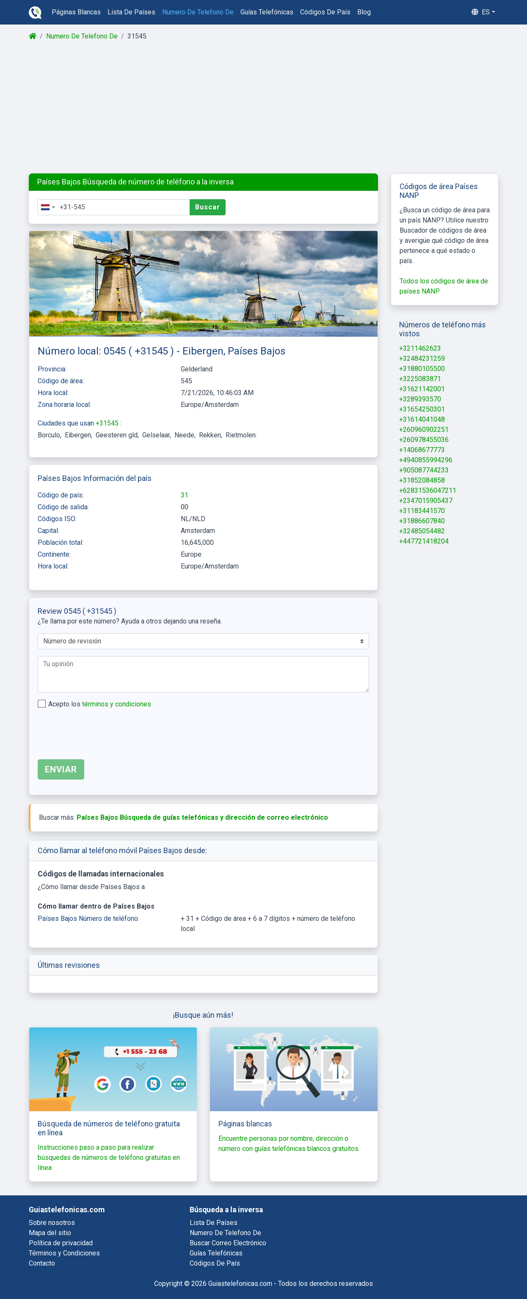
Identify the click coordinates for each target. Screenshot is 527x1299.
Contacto (42, 1263)
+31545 (108, 423)
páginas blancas (76, 12)
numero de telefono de (198, 12)
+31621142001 (422, 389)
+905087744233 (424, 470)
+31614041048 (422, 419)
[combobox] (47, 207)
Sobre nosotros (52, 1223)
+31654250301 (422, 409)
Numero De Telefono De (82, 36)
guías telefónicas (266, 12)
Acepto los (99, 704)
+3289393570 (420, 399)
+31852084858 (422, 480)
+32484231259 (422, 358)
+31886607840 (422, 521)
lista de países (131, 12)
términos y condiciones (116, 704)
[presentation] (102, 736)
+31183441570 (422, 511)
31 (184, 495)
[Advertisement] (263, 107)
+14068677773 (422, 450)
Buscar (207, 207)
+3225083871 (420, 379)
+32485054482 (422, 531)
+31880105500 (422, 369)
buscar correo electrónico (228, 1243)
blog (364, 12)
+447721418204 (424, 541)
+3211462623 (420, 348)
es (481, 12)
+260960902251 (424, 430)
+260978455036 (424, 440)
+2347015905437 (426, 501)
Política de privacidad (61, 1243)
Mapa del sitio (50, 1233)
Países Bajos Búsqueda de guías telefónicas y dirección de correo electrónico (202, 817)
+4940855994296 (426, 460)
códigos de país (325, 12)
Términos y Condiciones (64, 1253)
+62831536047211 (427, 490)
